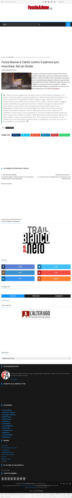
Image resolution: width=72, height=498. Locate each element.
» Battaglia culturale (8, 419)
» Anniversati (5, 442)
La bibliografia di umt (7, 457)
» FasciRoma (5, 426)
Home (3, 57)
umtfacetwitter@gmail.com (43, 490)
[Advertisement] (36, 16)
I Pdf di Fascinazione (7, 459)
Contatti (3, 466)
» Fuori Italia (5, 433)
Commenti (59, 301)
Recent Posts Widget (5, 475)
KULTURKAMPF (10, 57)
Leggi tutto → (15, 384)
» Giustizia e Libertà (8, 417)
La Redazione (5, 455)
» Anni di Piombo (7, 440)
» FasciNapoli (5, 428)
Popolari (36, 301)
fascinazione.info (32, 492)
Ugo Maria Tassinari (26, 490)
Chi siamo (4, 450)
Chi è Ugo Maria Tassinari (9, 453)
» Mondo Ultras (6, 424)
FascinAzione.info (29, 488)
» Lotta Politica (6, 415)
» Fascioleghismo (7, 431)
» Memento (5, 437)
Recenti (13, 301)
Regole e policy (6, 464)
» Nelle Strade (6, 422)
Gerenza (3, 461)
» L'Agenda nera (6, 435)
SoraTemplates (39, 495)
